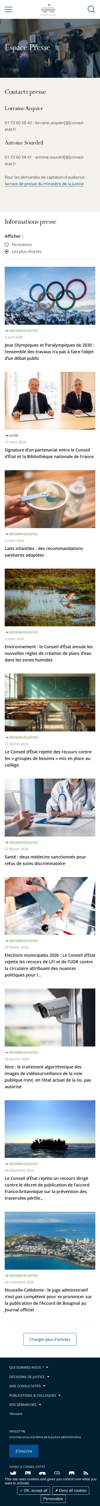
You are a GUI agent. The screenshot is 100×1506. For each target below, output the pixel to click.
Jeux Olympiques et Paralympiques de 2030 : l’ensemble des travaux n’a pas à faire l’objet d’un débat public (49, 351)
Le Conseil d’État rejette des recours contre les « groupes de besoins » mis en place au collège (48, 758)
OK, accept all (33, 1491)
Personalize (53, 1499)
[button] (91, 9)
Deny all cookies (71, 1491)
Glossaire (15, 1414)
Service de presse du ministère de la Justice (44, 183)
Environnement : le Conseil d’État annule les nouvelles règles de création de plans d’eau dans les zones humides (49, 653)
